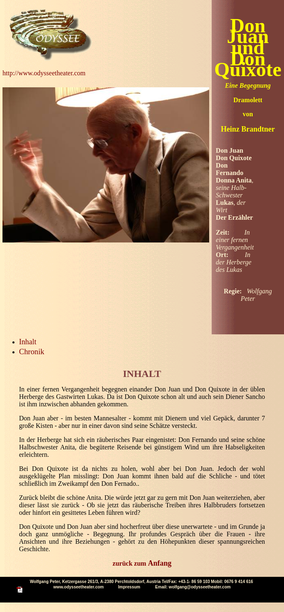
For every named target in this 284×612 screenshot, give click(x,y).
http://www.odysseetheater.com (44, 73)
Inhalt (27, 342)
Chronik (31, 351)
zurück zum (141, 563)
